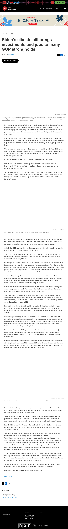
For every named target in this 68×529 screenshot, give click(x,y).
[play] (4, 8)
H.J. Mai (11, 54)
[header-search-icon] (52, 2)
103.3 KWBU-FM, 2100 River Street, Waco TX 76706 (30, 517)
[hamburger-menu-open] (4, 2)
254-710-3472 (42, 512)
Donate (61, 2)
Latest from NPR (7, 34)
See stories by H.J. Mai (9, 497)
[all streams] (65, 8)
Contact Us (28, 512)
